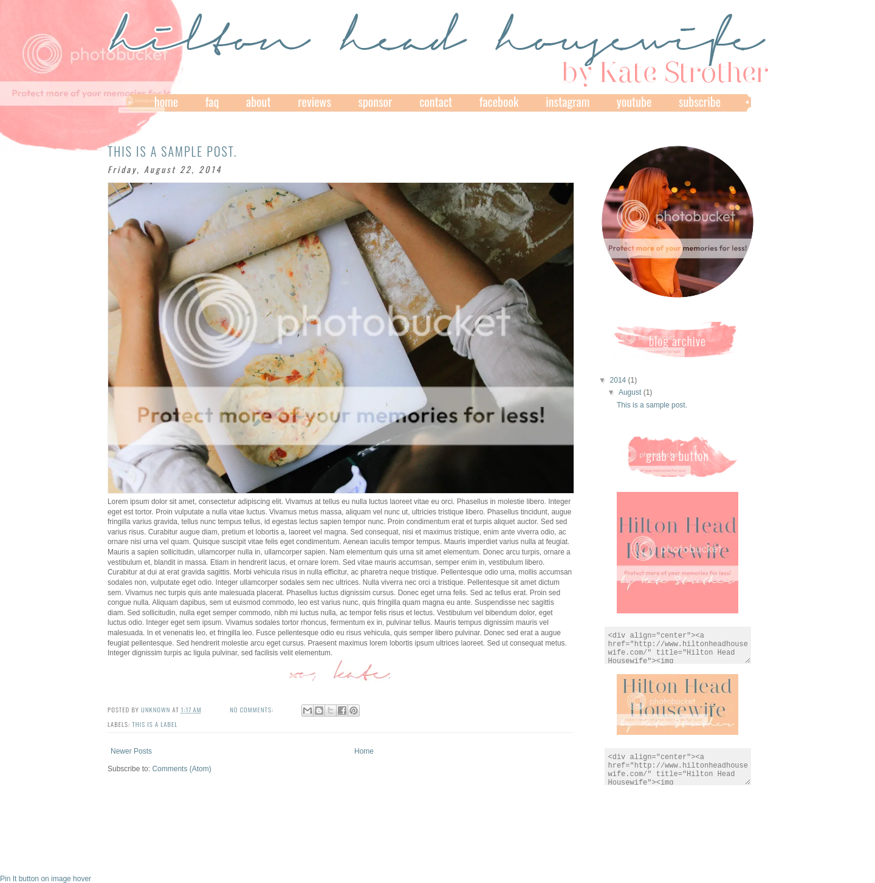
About (258, 101)
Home (166, 101)
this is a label (154, 724)
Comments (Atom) (181, 769)
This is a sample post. (172, 151)
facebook (499, 101)
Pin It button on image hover (45, 878)
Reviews (314, 101)
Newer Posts (131, 751)
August (631, 392)
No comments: (252, 709)
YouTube (634, 101)
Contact (435, 101)
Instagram (567, 101)
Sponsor (375, 101)
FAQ (212, 101)
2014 (619, 380)
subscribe (700, 101)
